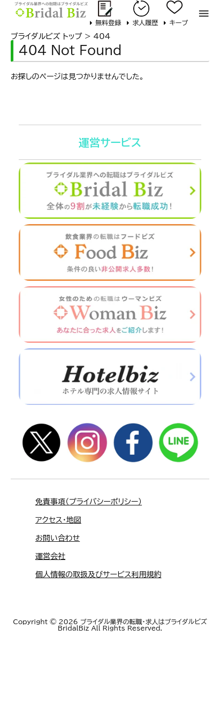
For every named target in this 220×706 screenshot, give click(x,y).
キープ (178, 22)
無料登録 (108, 22)
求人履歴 (145, 22)
